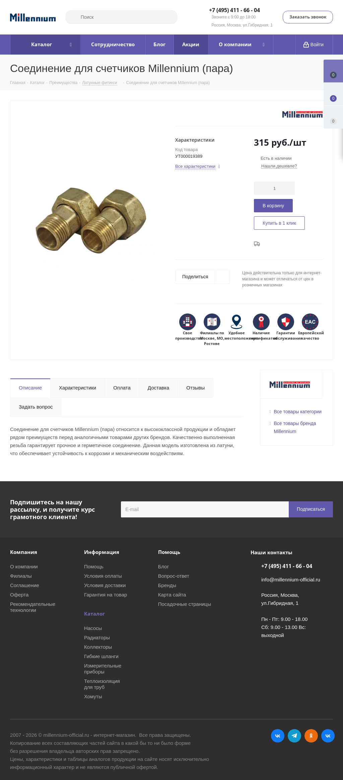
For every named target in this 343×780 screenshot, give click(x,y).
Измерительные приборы (103, 669)
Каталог (94, 613)
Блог (163, 566)
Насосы (93, 628)
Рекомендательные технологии (32, 607)
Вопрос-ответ (173, 576)
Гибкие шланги (101, 656)
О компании (24, 566)
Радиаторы (97, 637)
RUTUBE (328, 735)
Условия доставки (105, 585)
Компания (23, 552)
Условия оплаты (103, 576)
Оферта (19, 594)
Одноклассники (311, 735)
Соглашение (24, 585)
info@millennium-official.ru (290, 579)
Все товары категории (298, 411)
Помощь (94, 566)
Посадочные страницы (184, 604)
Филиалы (21, 576)
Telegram (294, 735)
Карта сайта (172, 594)
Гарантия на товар (105, 594)
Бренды (167, 585)
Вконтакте (277, 735)
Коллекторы (98, 647)
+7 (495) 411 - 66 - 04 (234, 10)
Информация (101, 552)
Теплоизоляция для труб (102, 684)
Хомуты (93, 696)
